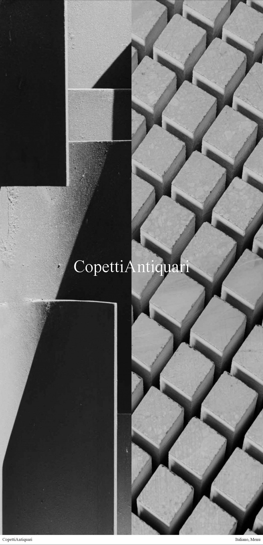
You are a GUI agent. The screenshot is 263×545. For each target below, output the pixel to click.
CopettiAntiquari (17, 540)
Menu (255, 540)
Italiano (241, 540)
